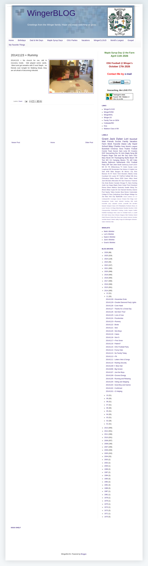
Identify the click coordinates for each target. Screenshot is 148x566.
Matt (104, 141)
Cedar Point (126, 185)
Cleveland (134, 185)
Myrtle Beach (129, 158)
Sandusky (121, 187)
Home (11, 40)
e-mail (128, 74)
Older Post (89, 142)
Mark (105, 215)
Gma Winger (125, 194)
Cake (135, 160)
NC (106, 167)
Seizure (130, 217)
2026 (106, 252)
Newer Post (16, 142)
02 (107, 421)
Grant (20, 101)
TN (128, 160)
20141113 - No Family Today (116, 353)
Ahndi (125, 196)
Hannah (123, 190)
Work (110, 144)
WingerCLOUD (100, 40)
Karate (130, 167)
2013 (106, 428)
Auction (117, 192)
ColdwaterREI (109, 123)
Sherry (133, 206)
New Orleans (115, 215)
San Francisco (126, 180)
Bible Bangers (115, 171)
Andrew (129, 196)
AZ (111, 208)
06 (107, 408)
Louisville (125, 203)
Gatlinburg (125, 164)
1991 (106, 485)
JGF (107, 165)
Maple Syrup (129, 153)
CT (136, 196)
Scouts (118, 141)
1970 (106, 517)
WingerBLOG (51, 13)
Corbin (126, 210)
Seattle (127, 187)
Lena (125, 151)
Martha (104, 162)
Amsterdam (115, 169)
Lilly (129, 144)
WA (132, 176)
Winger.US (108, 117)
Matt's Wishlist (109, 231)
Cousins (134, 151)
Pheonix (107, 217)
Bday (111, 146)
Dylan (119, 138)
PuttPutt (122, 176)
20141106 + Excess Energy (116, 375)
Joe (103, 196)
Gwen (126, 178)
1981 (106, 495)
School (105, 146)
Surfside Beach (106, 219)
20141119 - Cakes (112, 334)
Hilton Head (133, 178)
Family (125, 141)
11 (107, 296)
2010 (106, 437)
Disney (104, 187)
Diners (117, 178)
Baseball (133, 139)
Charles (117, 146)
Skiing (132, 187)
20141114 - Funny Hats (114, 350)
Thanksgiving (119, 158)
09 (107, 398)
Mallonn (114, 187)
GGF (135, 199)
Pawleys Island (132, 215)
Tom (103, 160)
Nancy (109, 215)
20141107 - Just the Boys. (115, 372)
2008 (106, 444)
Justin (104, 185)
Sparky (107, 192)
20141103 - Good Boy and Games (118, 385)
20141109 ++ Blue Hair (114, 366)
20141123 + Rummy (113, 321)
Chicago (122, 183)
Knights (131, 169)
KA (121, 212)
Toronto (108, 208)
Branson (104, 174)
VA (120, 153)
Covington (113, 199)
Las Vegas (109, 185)
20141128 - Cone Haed (114, 306)
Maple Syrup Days (55, 40)
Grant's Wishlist (109, 243)
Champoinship (106, 210)
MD (130, 203)
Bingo (114, 208)
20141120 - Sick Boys (114, 331)
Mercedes (115, 180)
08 (107, 402)
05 (107, 411)
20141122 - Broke (112, 325)
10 (107, 395)
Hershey (129, 190)
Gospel (131, 40)
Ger (119, 190)
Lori (126, 138)
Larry (109, 203)
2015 (106, 287)
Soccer (115, 151)
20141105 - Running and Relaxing (118, 379)
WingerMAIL (108, 115)
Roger (111, 155)
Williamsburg (115, 167)
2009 (106, 441)
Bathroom (111, 162)
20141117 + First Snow (114, 341)
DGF (103, 153)
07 (107, 405)
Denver (119, 199)
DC (116, 190)
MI (122, 171)
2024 (106, 259)
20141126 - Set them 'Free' (116, 312)
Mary (104, 158)
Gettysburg (116, 194)
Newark (104, 206)
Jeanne (134, 190)
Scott (119, 165)
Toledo (113, 219)
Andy (106, 183)
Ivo (136, 194)
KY (111, 174)
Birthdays (22, 40)
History (125, 169)
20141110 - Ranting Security (116, 363)
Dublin (135, 210)
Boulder (126, 208)
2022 (106, 265)
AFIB (107, 171)
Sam (120, 151)
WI (124, 219)
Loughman (105, 169)
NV (120, 180)
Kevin (115, 174)
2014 (106, 291)
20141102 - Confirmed (114, 388)
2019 (106, 275)
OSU (135, 155)
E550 (121, 178)
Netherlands (120, 162)
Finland (124, 199)
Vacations (85, 40)
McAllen (135, 203)
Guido (112, 201)
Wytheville (119, 196)
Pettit (103, 217)
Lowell (135, 212)
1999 (106, 469)
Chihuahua (105, 178)
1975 (106, 504)
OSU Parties (72, 40)
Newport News (111, 206)
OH (112, 158)
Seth (103, 171)
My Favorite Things (17, 45)
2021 (106, 268)
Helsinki (121, 201)
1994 (106, 475)
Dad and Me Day (121, 155)
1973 (106, 510)
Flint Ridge (130, 199)
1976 (106, 501)
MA (103, 167)
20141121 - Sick (112, 328)
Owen (120, 185)
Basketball (105, 149)
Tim (136, 187)
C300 (135, 208)
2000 (106, 466)
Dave (131, 155)
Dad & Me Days (36, 40)
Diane (124, 144)
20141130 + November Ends (116, 299)
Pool (103, 192)
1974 (106, 507)
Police (112, 217)
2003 (106, 460)
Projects (105, 155)
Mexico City (129, 171)
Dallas (112, 178)
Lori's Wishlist (109, 234)
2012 (106, 431)
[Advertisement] (52, 124)
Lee (136, 169)
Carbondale (133, 192)
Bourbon (131, 208)
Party (123, 146)
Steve (121, 149)
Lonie (135, 167)
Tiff (136, 158)
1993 (106, 479)
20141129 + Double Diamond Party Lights (121, 302)
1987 (106, 491)
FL (126, 183)
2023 (106, 262)
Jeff (131, 160)
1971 (106, 514)
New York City (110, 196)
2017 (106, 281)
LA (132, 212)
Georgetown (105, 201)
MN (103, 215)
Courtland (105, 176)
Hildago (132, 194)
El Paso (110, 194)
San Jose (113, 165)
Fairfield (104, 212)
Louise (114, 176)
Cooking (120, 210)
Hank (116, 201)
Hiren (115, 212)
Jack (112, 138)
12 (107, 293)
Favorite (116, 144)
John (123, 153)
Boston (111, 183)
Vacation (133, 141)
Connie (104, 151)
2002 (106, 463)
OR (117, 206)
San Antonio (123, 217)
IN (109, 174)
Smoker (135, 217)
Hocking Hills (129, 201)
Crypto (113, 190)
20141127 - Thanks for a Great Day (119, 309)
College (104, 194)
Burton (127, 192)
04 (107, 414)
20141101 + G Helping (114, 391)
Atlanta (130, 174)
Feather (127, 149)
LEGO (135, 164)
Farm (104, 144)
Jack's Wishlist (109, 240)
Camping (116, 160)
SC (129, 151)
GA (110, 176)
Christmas (114, 149)
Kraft (129, 212)
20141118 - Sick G (112, 337)
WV (107, 160)
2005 (106, 453)
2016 (106, 284)
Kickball (125, 212)
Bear (122, 192)
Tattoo (113, 192)
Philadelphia (122, 206)
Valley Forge (119, 219)
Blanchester (119, 208)
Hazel (134, 144)
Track (110, 151)
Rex (115, 217)
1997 (106, 472)
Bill (136, 153)
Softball (127, 176)
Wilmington (128, 219)
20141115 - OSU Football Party (117, 347)
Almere (104, 190)
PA (109, 167)
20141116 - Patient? (113, 344)
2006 (106, 450)
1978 (106, 498)
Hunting (134, 183)
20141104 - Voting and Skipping (117, 382)
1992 (106, 482)
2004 (106, 456)
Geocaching (110, 153)
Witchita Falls (110, 221)
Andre (125, 167)
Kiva (105, 126)
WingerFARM (109, 112)
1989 (106, 488)
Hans (129, 183)
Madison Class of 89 (111, 129)
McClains (108, 180)
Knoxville (104, 203)
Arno (135, 176)
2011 (106, 434)
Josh (103, 180)
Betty (108, 190)
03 (107, 417)
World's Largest (117, 40)
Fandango (110, 212)
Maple (115, 185)
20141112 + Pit (111, 356)
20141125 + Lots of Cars (115, 315)
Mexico (122, 160)
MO (110, 169)
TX (121, 167)
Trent (119, 174)
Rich (135, 171)
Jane (118, 212)
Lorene (120, 203)
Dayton (131, 210)
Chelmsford (114, 210)
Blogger (83, 554)
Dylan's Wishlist (109, 237)
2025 (106, 256)
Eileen (109, 187)
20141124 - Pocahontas (114, 318)
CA (111, 160)
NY (118, 176)
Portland (128, 206)
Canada (116, 183)
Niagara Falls (124, 215)
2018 (106, 278)
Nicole (108, 158)
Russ (118, 217)
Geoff (131, 164)
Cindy (135, 174)
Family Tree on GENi (111, 120)
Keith (135, 201)
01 (107, 424)
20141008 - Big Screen (114, 369)
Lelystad (114, 203)
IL (128, 169)
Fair (121, 169)
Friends (110, 141)
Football (134, 149)
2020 (106, 271)
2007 (106, 447)
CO (134, 196)
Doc (116, 153)
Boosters (124, 174)
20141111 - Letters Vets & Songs (118, 360)
